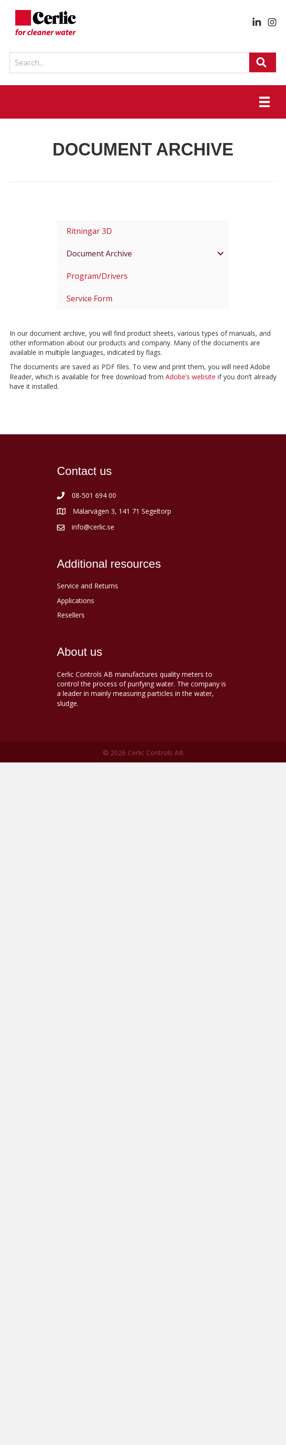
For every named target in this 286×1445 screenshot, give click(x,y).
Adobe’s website (190, 376)
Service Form (89, 298)
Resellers (71, 614)
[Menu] (264, 102)
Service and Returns (87, 585)
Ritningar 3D (89, 231)
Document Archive (99, 253)
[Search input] (127, 63)
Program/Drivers (97, 276)
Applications (75, 600)
